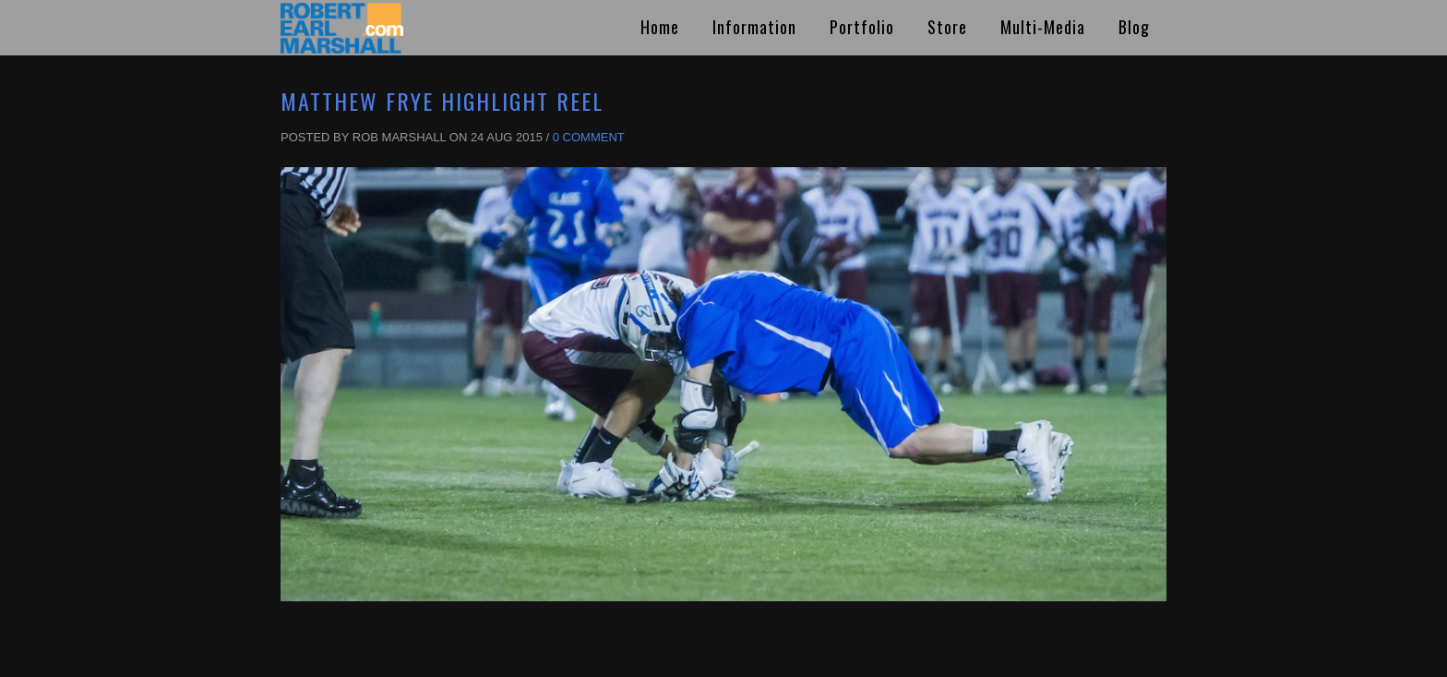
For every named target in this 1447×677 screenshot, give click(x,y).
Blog (1134, 27)
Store (947, 27)
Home (659, 27)
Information (754, 27)
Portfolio (862, 27)
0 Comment (589, 137)
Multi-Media (1042, 27)
